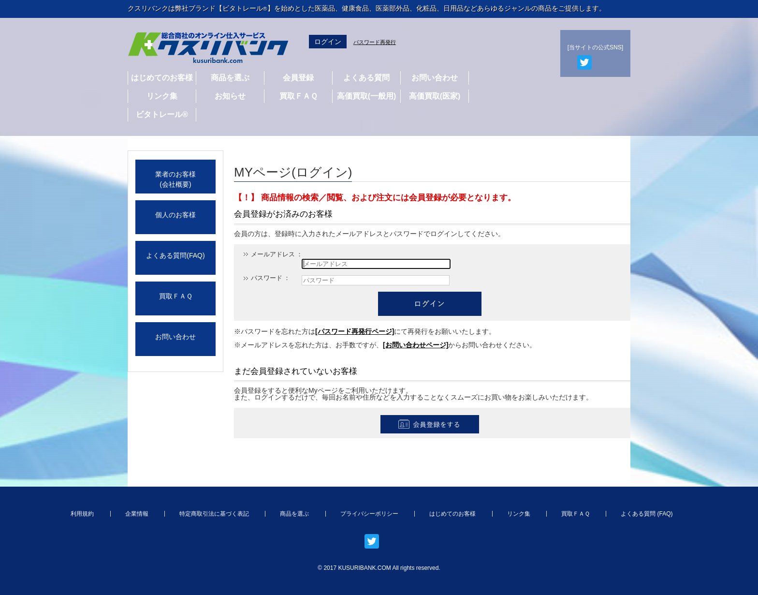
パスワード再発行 (374, 42)
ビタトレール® (162, 114)
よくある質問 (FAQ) (646, 513)
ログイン (327, 41)
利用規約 (82, 513)
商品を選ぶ (230, 78)
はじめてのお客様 (162, 78)
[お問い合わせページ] (415, 345)
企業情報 (136, 513)
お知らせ (230, 96)
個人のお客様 (175, 215)
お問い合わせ (434, 78)
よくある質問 (366, 78)
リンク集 (161, 96)
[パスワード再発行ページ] (354, 331)
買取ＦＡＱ (298, 96)
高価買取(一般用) (366, 96)
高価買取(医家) (435, 96)
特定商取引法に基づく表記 (214, 513)
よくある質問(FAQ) (175, 255)
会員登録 (298, 78)
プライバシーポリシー (369, 513)
